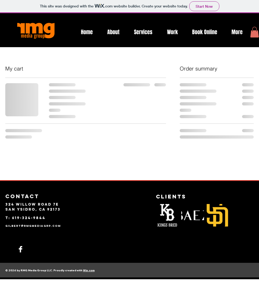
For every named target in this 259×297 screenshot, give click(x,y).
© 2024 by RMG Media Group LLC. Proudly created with (44, 270)
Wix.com (89, 270)
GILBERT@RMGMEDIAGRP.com (33, 226)
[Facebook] (20, 249)
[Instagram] (8, 249)
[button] (254, 32)
